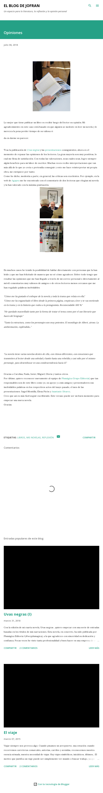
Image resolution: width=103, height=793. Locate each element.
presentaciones (53, 150)
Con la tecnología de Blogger (51, 784)
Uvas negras (33, 150)
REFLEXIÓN (48, 437)
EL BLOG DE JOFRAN (22, 5)
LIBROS (21, 437)
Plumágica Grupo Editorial (75, 378)
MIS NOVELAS (33, 437)
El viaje (10, 732)
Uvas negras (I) (18, 614)
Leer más (94, 647)
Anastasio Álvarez (61, 391)
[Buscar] (90, 5)
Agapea (15, 180)
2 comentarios (28, 647)
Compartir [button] (89, 437)
